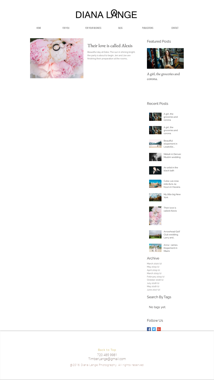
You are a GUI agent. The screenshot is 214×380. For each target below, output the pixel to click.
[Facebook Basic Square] (149, 329)
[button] (66, 27)
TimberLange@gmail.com (107, 359)
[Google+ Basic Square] (159, 329)
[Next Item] (178, 58)
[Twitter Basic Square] (154, 329)
